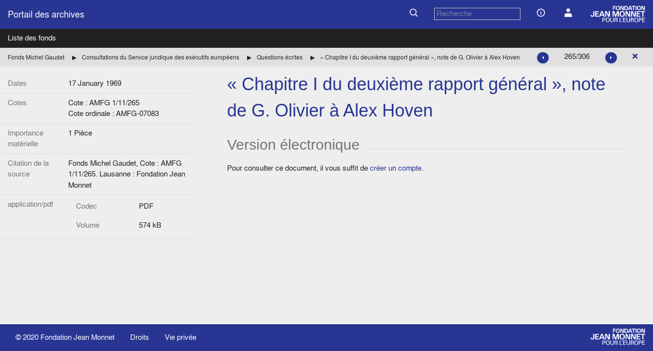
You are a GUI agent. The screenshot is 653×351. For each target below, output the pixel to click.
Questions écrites (280, 57)
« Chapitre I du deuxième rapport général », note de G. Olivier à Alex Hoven (420, 57)
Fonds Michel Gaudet (36, 57)
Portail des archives (46, 14)
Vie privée (180, 337)
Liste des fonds (32, 38)
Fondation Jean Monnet (77, 337)
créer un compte (396, 168)
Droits (139, 337)
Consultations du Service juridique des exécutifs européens (160, 57)
